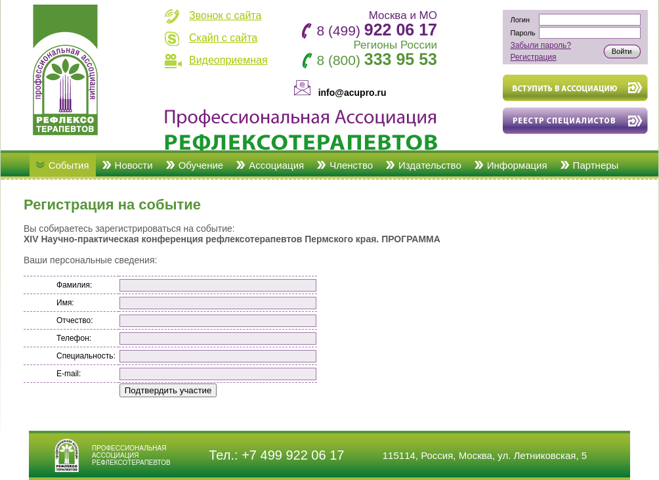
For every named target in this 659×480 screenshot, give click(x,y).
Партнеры (596, 165)
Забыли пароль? (540, 45)
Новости (134, 165)
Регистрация (533, 57)
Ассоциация (276, 165)
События (69, 165)
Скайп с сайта (223, 37)
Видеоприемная (228, 60)
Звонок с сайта (225, 15)
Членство (351, 165)
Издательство (429, 165)
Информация (517, 165)
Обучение (201, 165)
